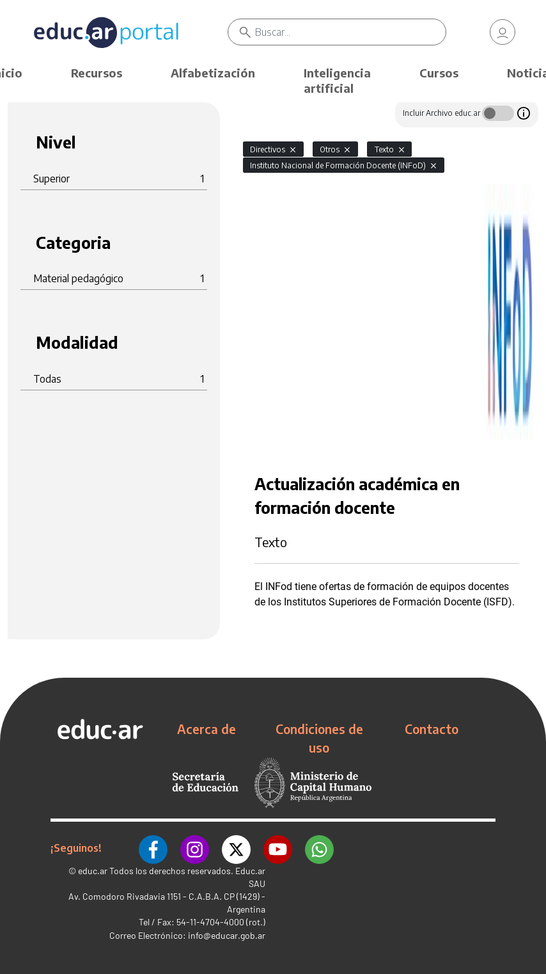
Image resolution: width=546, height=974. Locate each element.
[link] (502, 32)
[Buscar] (350, 32)
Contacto (431, 729)
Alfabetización (213, 72)
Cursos (438, 72)
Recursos (96, 72)
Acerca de (206, 729)
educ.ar (92, 870)
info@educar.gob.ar (226, 935)
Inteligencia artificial (337, 80)
